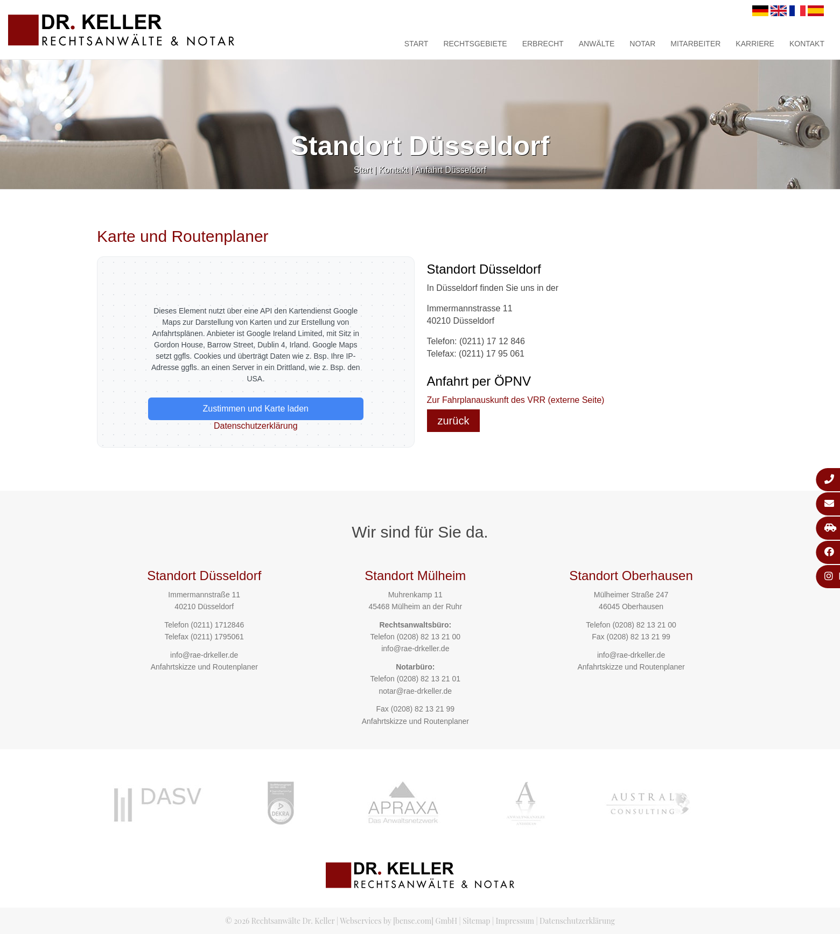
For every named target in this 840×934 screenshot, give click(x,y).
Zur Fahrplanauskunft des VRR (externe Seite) (516, 400)
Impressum (515, 921)
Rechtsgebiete (475, 43)
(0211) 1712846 (217, 625)
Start (416, 43)
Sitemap (476, 921)
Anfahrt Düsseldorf (450, 170)
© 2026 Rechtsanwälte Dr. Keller (279, 921)
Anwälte (597, 43)
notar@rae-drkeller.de (415, 691)
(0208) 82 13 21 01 (428, 678)
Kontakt (806, 43)
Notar (642, 43)
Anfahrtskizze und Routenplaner (204, 667)
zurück (454, 421)
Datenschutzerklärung (256, 425)
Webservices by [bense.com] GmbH (398, 921)
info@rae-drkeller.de (204, 655)
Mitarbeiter (695, 43)
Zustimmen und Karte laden (255, 408)
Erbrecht (543, 43)
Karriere (755, 43)
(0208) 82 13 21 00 (428, 636)
